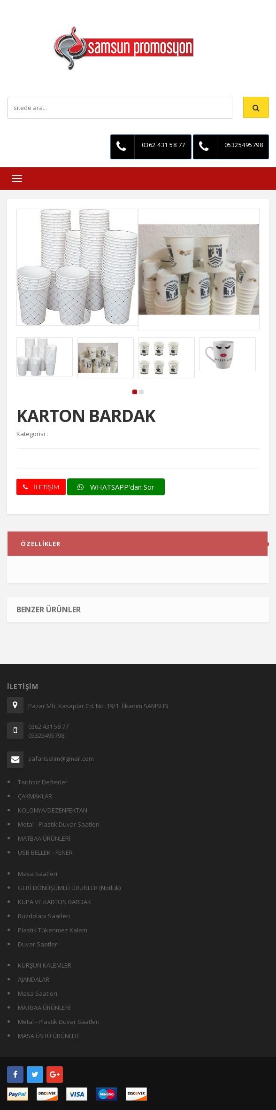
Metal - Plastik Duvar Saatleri (59, 824)
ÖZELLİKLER (41, 545)
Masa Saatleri (37, 873)
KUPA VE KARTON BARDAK (54, 902)
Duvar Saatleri (38, 944)
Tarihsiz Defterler (43, 782)
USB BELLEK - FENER (45, 852)
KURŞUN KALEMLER (44, 965)
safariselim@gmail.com (61, 758)
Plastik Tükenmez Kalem (52, 930)
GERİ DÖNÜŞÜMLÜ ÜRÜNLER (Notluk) (69, 887)
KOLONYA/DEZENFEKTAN (52, 810)
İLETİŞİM (41, 487)
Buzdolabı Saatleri (44, 916)
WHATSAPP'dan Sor (115, 487)
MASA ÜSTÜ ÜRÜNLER (48, 1036)
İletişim (142, 7)
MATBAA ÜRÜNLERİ (44, 838)
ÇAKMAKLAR (35, 796)
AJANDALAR (33, 979)
